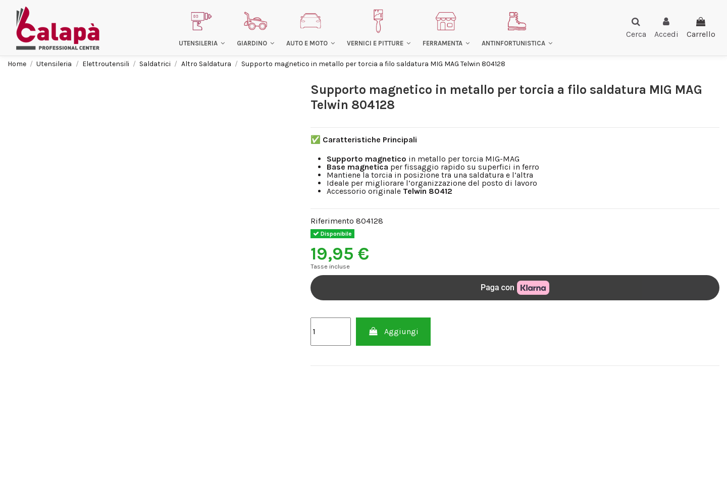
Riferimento (332, 221)
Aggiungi (393, 331)
